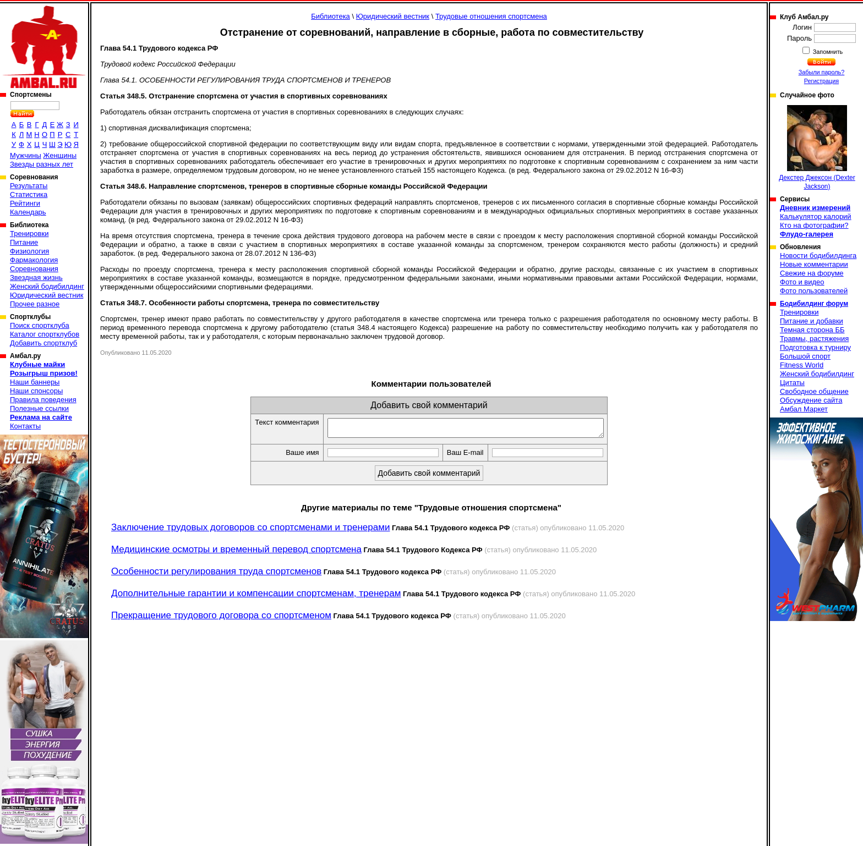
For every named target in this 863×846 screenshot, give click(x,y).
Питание (24, 242)
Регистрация (821, 81)
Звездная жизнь (36, 277)
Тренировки (29, 233)
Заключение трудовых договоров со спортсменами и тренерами (250, 530)
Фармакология (34, 260)
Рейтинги (25, 203)
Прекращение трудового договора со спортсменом (221, 618)
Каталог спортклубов (44, 334)
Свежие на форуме (812, 273)
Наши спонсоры (36, 391)
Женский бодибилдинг (47, 286)
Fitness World (801, 365)
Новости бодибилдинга (818, 255)
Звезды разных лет (41, 164)
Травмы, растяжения (814, 338)
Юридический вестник (46, 295)
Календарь (28, 212)
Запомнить (827, 51)
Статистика (28, 194)
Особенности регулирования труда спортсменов (216, 574)
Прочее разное (34, 304)
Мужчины (25, 155)
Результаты (28, 186)
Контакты (25, 426)
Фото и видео (802, 282)
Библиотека (330, 16)
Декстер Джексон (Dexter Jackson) (817, 147)
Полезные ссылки (39, 408)
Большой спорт (805, 356)
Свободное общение (814, 391)
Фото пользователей (814, 291)
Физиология (29, 251)
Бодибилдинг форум (814, 303)
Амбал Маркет (804, 409)
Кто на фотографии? (814, 225)
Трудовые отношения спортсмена (491, 16)
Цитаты (792, 382)
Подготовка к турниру (815, 347)
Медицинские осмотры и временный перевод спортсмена (236, 552)
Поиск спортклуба (39, 325)
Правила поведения (43, 399)
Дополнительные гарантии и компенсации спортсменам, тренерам (256, 596)
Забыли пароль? (822, 72)
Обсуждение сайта (811, 400)
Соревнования (34, 269)
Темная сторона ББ (812, 330)
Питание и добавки (811, 321)
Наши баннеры (34, 382)
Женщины (60, 155)
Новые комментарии (814, 264)
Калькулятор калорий (815, 216)
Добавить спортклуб (43, 343)
